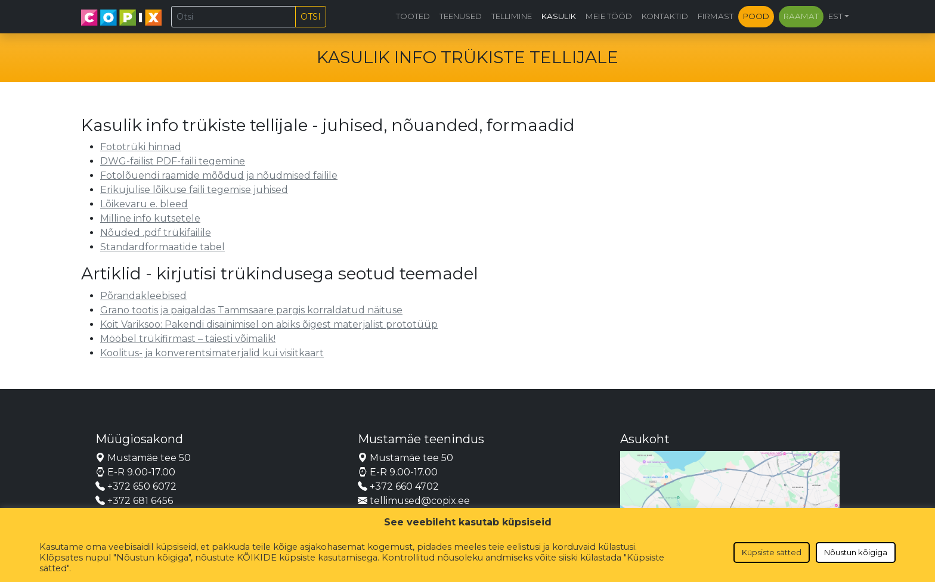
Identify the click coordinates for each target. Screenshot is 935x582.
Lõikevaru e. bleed (144, 204)
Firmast (715, 16)
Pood (756, 16)
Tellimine (511, 16)
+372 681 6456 (134, 500)
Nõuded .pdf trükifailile (155, 232)
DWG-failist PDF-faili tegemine (172, 161)
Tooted (413, 16)
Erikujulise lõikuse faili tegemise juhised (194, 189)
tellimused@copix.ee (414, 500)
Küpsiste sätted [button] (771, 552)
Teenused (460, 16)
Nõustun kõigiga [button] (855, 552)
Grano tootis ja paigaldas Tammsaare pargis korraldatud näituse (251, 310)
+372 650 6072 (136, 486)
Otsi (311, 16)
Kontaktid (665, 16)
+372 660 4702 (398, 486)
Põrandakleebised (143, 295)
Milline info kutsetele (150, 218)
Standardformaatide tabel (162, 247)
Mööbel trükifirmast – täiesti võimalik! (187, 338)
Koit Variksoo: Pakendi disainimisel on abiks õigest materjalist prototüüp (269, 324)
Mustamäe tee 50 (143, 457)
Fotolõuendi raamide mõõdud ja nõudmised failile (219, 175)
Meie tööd (609, 16)
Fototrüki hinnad (140, 146)
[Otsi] (233, 16)
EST (835, 16)
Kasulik (558, 16)
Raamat (801, 16)
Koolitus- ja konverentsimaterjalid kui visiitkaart (212, 353)
